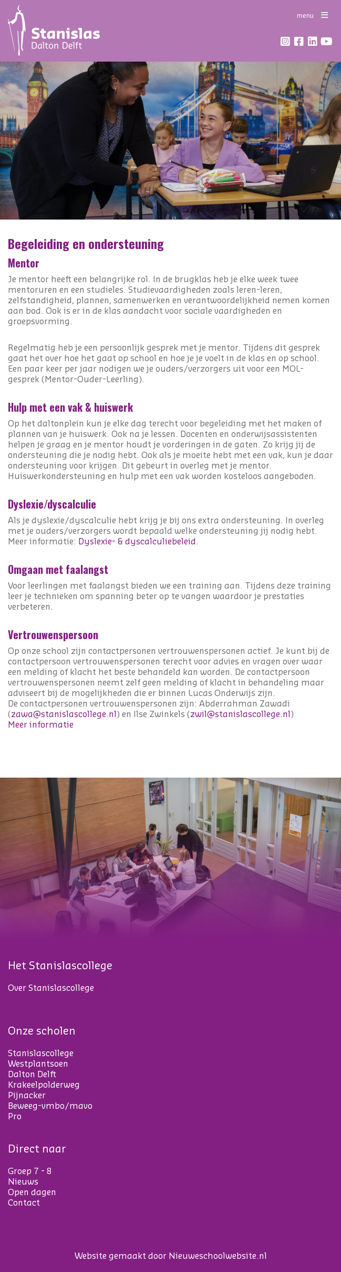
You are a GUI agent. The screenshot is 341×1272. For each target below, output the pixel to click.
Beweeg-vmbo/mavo (50, 1106)
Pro (15, 1116)
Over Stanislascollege (51, 988)
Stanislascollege (41, 1053)
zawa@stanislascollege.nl (64, 714)
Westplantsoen (38, 1064)
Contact (24, 1203)
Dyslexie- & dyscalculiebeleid (137, 542)
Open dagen (32, 1192)
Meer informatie (41, 725)
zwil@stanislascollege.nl (240, 714)
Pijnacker (27, 1095)
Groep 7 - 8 (30, 1171)
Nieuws (23, 1182)
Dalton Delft (32, 1074)
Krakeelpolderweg (44, 1085)
